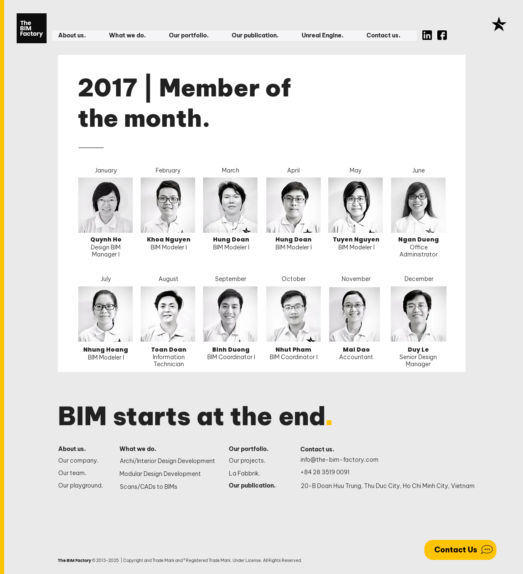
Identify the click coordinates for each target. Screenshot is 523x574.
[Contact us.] (321, 449)
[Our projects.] (255, 461)
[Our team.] (81, 473)
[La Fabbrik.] (255, 474)
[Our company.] (81, 461)
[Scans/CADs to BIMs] (168, 486)
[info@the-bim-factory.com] (341, 460)
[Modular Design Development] (167, 474)
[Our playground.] (81, 486)
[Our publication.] (255, 486)
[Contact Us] (460, 550)
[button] (77, 35)
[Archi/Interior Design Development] (168, 461)
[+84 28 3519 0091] (329, 472)
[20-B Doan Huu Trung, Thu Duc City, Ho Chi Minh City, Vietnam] (388, 486)
